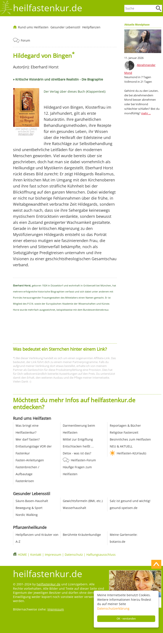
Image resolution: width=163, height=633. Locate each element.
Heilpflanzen (91, 27)
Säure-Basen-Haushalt (32, 501)
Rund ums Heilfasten (33, 27)
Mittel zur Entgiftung (78, 439)
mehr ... (146, 113)
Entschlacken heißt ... (78, 446)
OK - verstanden (126, 618)
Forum (25, 40)
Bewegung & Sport (29, 508)
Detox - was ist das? (77, 453)
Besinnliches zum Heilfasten (130, 439)
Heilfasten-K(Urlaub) (131, 453)
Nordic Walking (27, 515)
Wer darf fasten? (28, 439)
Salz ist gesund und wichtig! (130, 501)
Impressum (53, 554)
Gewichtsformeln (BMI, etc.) (83, 501)
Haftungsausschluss (101, 554)
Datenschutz (74, 554)
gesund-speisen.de (123, 508)
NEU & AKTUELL (121, 446)
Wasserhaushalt (74, 508)
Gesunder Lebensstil (65, 27)
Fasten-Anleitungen (30, 460)
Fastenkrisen (25, 481)
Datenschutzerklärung (113, 608)
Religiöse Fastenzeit (124, 432)
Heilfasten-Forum (83, 460)
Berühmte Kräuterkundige (82, 535)
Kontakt (35, 554)
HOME (22, 554)
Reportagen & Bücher (125, 425)
